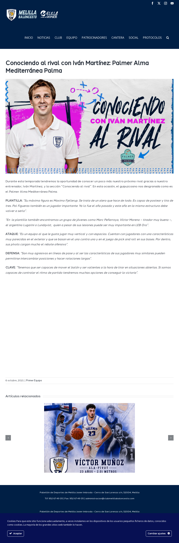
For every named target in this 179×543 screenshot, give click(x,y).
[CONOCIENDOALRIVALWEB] (89, 126)
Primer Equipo (34, 380)
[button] (167, 37)
